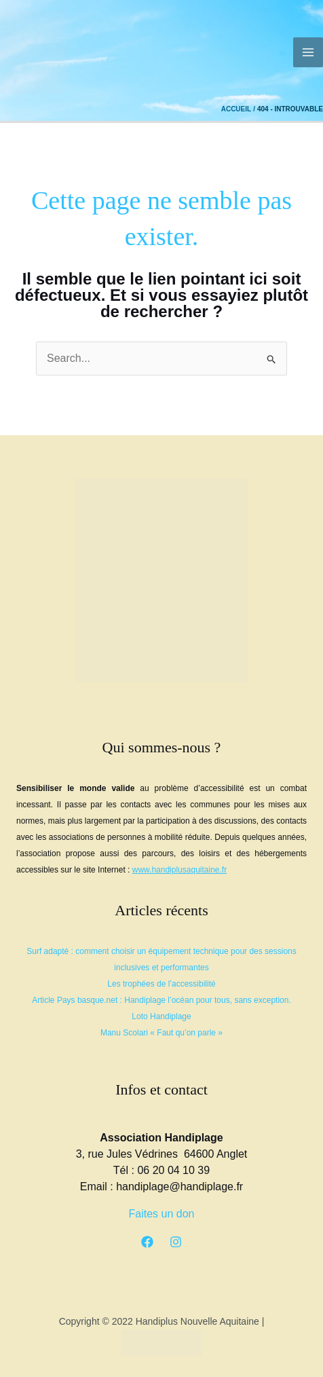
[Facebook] (147, 1242)
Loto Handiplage (161, 1016)
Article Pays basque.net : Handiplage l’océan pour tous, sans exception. (161, 1000)
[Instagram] (176, 1242)
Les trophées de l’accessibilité (161, 984)
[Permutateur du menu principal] (308, 52)
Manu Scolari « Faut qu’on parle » (161, 1033)
